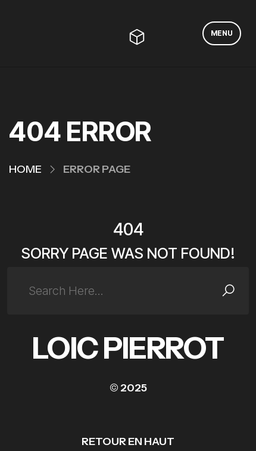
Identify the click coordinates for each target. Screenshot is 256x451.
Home (25, 169)
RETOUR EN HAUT (128, 441)
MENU (222, 33)
